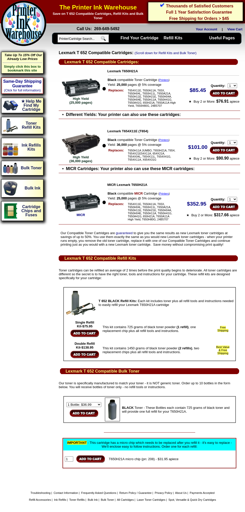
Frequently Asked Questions (98, 492)
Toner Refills (77, 499)
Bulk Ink (93, 499)
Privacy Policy (163, 492)
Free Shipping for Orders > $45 (199, 18)
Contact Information (66, 492)
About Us (181, 492)
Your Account (206, 29)
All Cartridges (125, 499)
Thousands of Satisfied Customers (199, 6)
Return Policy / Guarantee (135, 492)
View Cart (235, 29)
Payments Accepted (202, 492)
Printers (164, 79)
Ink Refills (60, 499)
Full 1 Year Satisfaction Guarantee (199, 12)
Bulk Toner (107, 499)
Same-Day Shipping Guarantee (22, 83)
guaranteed (124, 233)
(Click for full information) (22, 90)
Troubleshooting (40, 492)
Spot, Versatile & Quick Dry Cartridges (192, 499)
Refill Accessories (40, 499)
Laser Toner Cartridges (151, 499)
